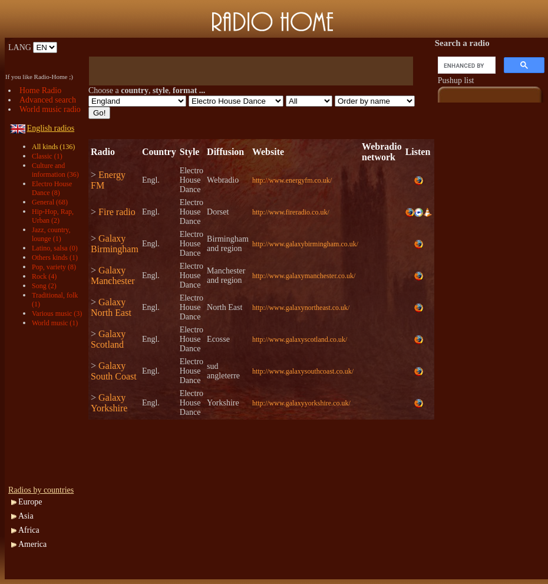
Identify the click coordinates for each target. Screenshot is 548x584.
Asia (26, 516)
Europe (30, 501)
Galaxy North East (111, 307)
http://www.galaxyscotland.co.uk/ (300, 339)
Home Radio (40, 90)
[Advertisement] (49, 406)
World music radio (50, 109)
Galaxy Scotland (108, 339)
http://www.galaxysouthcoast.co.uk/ (303, 371)
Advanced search (47, 99)
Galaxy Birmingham (114, 243)
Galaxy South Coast (114, 371)
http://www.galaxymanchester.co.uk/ (304, 276)
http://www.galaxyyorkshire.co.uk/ (301, 403)
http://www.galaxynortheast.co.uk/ (301, 307)
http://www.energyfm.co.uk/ (292, 180)
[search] (465, 65)
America (32, 544)
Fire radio (117, 212)
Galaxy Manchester (113, 275)
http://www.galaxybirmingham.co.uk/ (305, 244)
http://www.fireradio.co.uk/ (290, 212)
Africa (28, 530)
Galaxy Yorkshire (109, 402)
